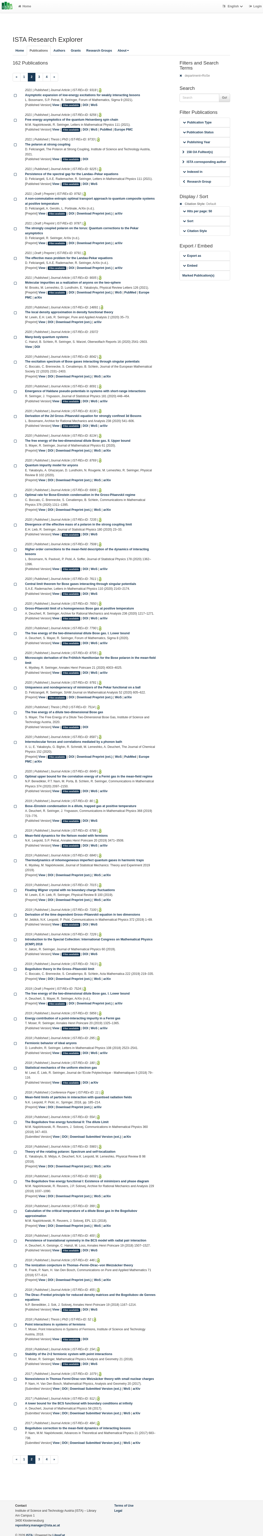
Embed (190, 265)
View (55, 105)
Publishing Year (196, 142)
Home (24, 6)
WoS (94, 105)
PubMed (106, 129)
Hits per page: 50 (197, 211)
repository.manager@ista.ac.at (37, 1525)
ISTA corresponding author (204, 162)
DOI (85, 105)
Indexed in (192, 172)
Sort (188, 221)
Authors (59, 50)
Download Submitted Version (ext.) (95, 1137)
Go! (224, 97)
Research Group (197, 181)
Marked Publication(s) (198, 275)
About (123, 50)
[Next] (54, 77)
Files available (71, 105)
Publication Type (197, 122)
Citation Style (195, 231)
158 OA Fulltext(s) (197, 152)
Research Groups (99, 50)
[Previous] (16, 77)
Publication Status (198, 132)
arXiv (118, 213)
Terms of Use (124, 1505)
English (233, 6)
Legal (118, 1510)
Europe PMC (124, 129)
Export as (192, 256)
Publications (39, 50)
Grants (76, 50)
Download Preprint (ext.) (95, 213)
